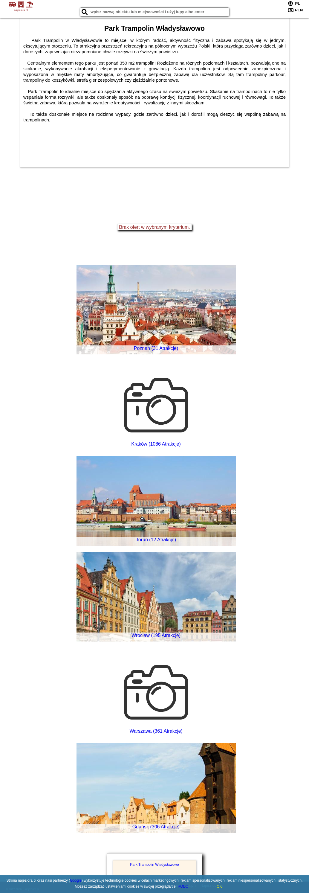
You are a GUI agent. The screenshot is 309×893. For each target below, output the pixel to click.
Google (76, 880)
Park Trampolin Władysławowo (154, 864)
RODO (183, 886)
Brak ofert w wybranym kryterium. (154, 227)
